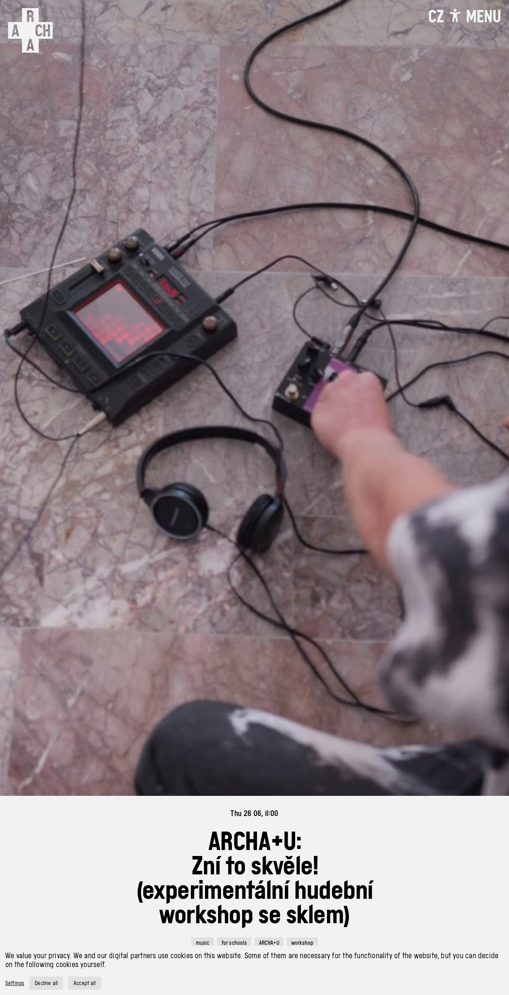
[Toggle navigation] (483, 16)
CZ (436, 16)
